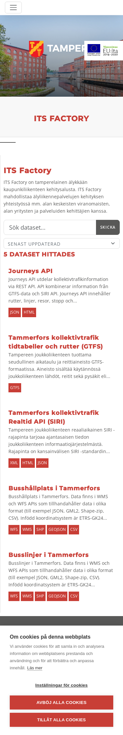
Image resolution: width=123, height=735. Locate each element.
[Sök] (50, 227)
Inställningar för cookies (61, 685)
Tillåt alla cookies (61, 719)
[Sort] (62, 243)
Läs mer (34, 667)
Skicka (108, 227)
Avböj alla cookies (61, 702)
